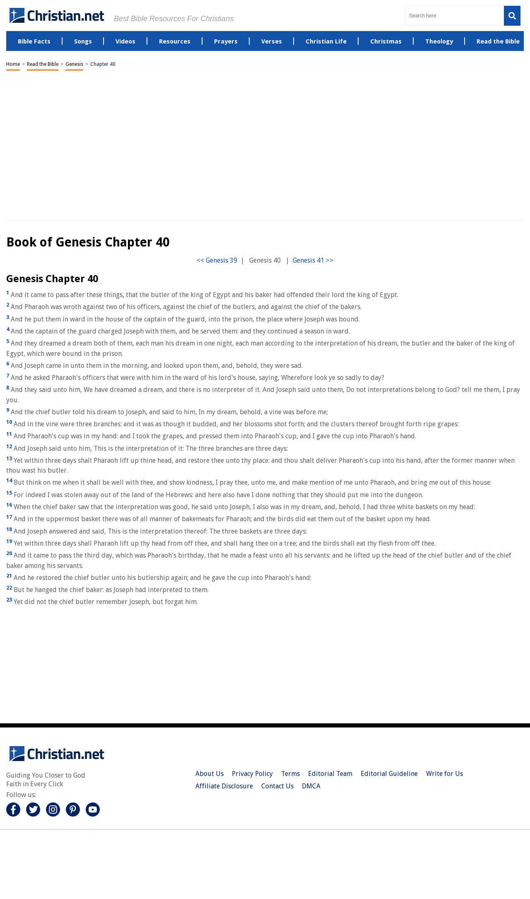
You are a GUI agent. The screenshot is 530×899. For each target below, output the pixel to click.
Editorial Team (330, 774)
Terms (290, 774)
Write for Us (444, 774)
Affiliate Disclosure (224, 786)
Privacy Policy (252, 774)
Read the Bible (42, 64)
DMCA (311, 786)
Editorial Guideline (389, 774)
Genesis (74, 64)
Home (13, 64)
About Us (209, 774)
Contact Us (277, 786)
